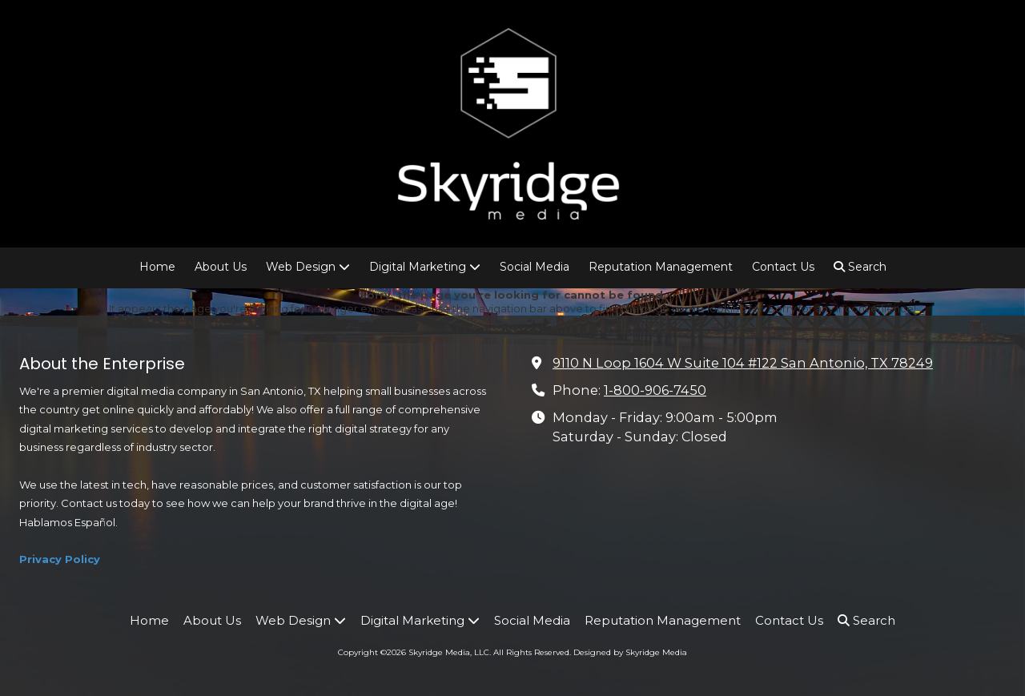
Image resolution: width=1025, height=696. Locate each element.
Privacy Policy (59, 559)
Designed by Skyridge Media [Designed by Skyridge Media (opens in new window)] (630, 652)
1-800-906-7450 (655, 390)
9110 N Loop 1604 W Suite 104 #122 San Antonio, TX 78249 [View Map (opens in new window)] (743, 363)
